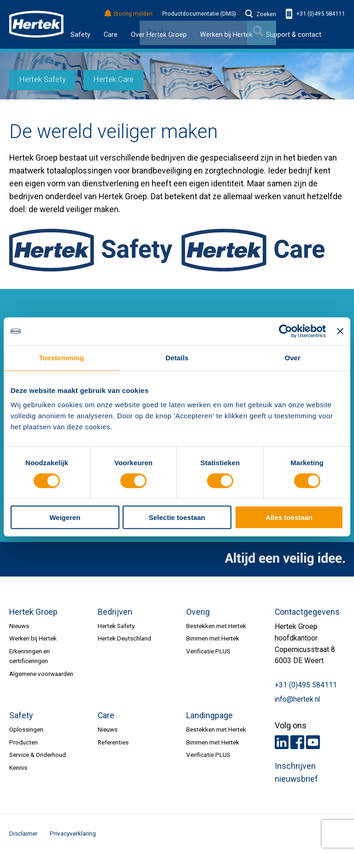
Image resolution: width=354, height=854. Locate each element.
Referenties (113, 742)
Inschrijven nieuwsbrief (296, 773)
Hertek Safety (42, 79)
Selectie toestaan (177, 517)
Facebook (297, 742)
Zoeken (261, 14)
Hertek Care (114, 79)
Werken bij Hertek (33, 638)
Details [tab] (177, 358)
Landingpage (209, 715)
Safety (80, 34)
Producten (23, 742)
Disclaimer (23, 833)
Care (111, 34)
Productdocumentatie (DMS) (199, 14)
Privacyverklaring (73, 833)
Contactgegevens (307, 612)
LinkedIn (282, 742)
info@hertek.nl (297, 699)
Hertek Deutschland (124, 638)
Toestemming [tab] (61, 358)
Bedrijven (115, 612)
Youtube (313, 742)
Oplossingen (26, 729)
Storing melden (129, 14)
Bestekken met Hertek (216, 625)
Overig (198, 612)
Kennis (18, 767)
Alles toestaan (289, 517)
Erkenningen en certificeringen (29, 655)
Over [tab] (292, 358)
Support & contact (293, 34)
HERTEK (36, 24)
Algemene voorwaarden (41, 673)
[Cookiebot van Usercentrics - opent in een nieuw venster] (285, 331)
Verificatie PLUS (208, 651)
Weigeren (64, 517)
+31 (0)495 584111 (315, 14)
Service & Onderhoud (37, 754)
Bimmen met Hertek (212, 638)
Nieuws (19, 625)
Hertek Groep (33, 612)
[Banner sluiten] (340, 331)
